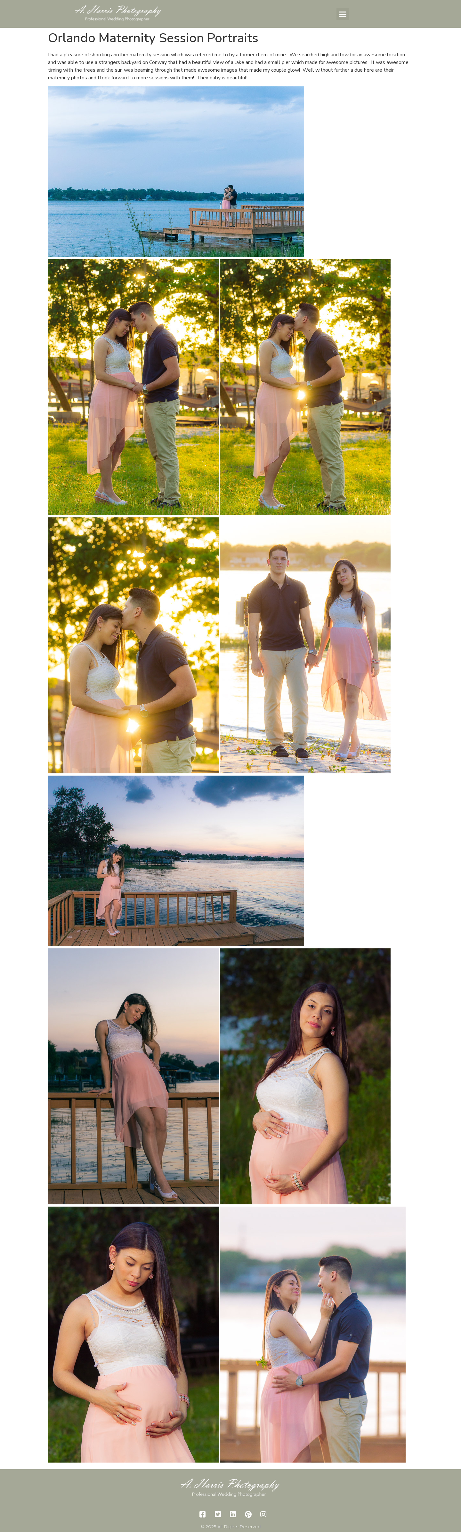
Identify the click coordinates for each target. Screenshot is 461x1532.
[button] (342, 14)
